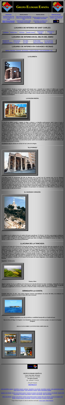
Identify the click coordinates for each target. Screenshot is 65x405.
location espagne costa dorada (50, 393)
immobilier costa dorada (34, 389)
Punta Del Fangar (49, 42)
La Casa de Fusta (49, 40)
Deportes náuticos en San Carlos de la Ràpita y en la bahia (40, 17)
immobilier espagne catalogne (21, 389)
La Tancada (16, 42)
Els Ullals (25, 40)
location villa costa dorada (43, 396)
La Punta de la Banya (8, 42)
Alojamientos (8, 14)
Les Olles (25, 42)
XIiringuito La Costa (50, 32)
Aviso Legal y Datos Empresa (46, 400)
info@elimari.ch (32, 384)
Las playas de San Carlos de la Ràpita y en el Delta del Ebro (56, 18)
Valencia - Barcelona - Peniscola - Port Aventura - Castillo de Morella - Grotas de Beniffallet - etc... (29, 50)
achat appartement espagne (57, 389)
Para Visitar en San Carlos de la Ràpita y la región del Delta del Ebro (23, 18)
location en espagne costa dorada (34, 393)
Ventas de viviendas (56, 14)
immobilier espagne (45, 389)
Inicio (55, 21)
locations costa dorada (25, 394)
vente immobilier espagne (31, 390)
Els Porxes (21, 32)
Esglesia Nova (13, 32)
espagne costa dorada (6, 393)
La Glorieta (6, 32)
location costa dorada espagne (19, 393)
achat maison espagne (19, 390)
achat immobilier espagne (7, 389)
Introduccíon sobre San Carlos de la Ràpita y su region (8, 18)
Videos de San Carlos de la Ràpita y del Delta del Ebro (8, 21)
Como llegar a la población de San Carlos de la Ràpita (40, 21)
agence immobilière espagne (44, 390)
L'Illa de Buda (37, 40)
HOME (30, 366)
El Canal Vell (6, 40)
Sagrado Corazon (30, 32)
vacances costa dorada (36, 394)
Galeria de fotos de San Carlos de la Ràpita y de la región (23, 21)
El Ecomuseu (17, 40)
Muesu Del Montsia (38, 42)
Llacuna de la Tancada (40, 32)
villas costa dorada (47, 394)
